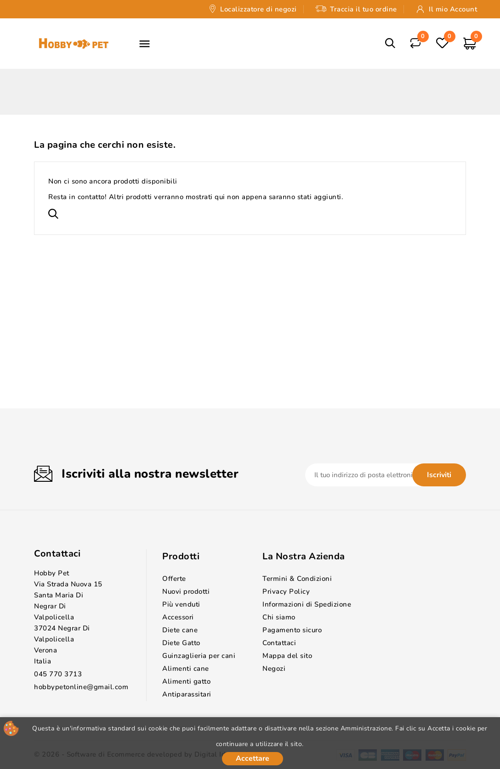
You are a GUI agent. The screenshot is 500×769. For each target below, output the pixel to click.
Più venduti (181, 604)
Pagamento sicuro (292, 630)
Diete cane (180, 630)
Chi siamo (278, 617)
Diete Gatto (181, 642)
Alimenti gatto (186, 681)
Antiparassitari (186, 694)
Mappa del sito (287, 655)
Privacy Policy (286, 591)
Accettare (252, 758)
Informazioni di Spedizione (306, 604)
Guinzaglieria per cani (198, 655)
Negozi (273, 668)
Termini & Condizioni (297, 578)
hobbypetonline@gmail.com (81, 686)
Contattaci (57, 553)
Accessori (178, 617)
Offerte (174, 578)
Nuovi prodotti (186, 591)
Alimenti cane (185, 668)
